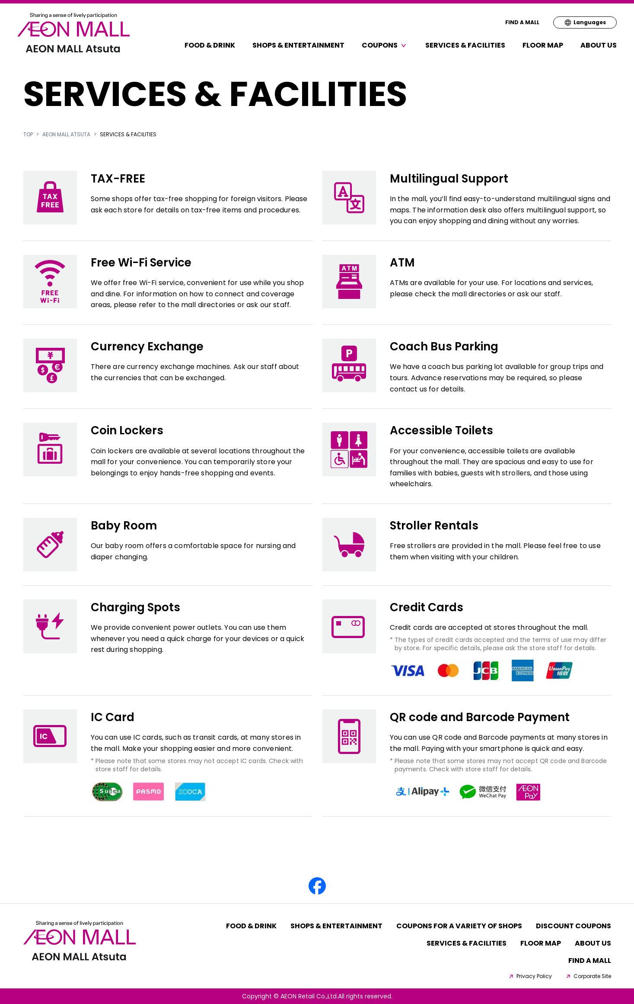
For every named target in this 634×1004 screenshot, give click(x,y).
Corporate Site (588, 976)
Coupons (385, 45)
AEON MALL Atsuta (66, 134)
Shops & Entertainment (298, 45)
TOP (28, 134)
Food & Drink (210, 45)
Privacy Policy (530, 976)
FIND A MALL (522, 22)
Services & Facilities (465, 45)
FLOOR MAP (542, 45)
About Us (598, 45)
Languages (585, 22)
